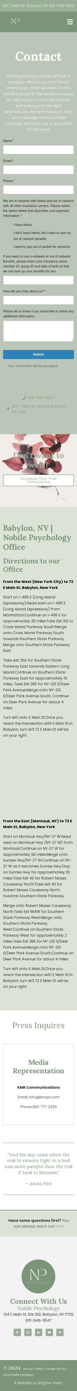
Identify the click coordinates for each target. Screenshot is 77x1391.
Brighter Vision (50, 1382)
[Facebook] (17, 1332)
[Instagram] (28, 1332)
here (59, 1226)
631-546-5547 (62, 5)
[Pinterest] (60, 1332)
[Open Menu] (70, 22)
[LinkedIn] (38, 1332)
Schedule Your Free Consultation (38, 480)
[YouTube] (49, 1332)
